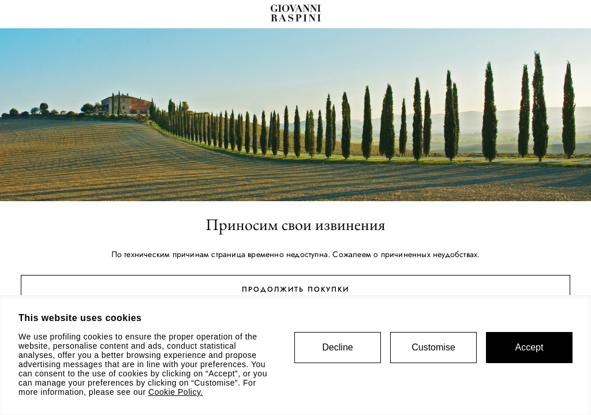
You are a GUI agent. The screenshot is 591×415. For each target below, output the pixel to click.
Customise (433, 347)
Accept (529, 347)
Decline (337, 347)
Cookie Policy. (175, 392)
